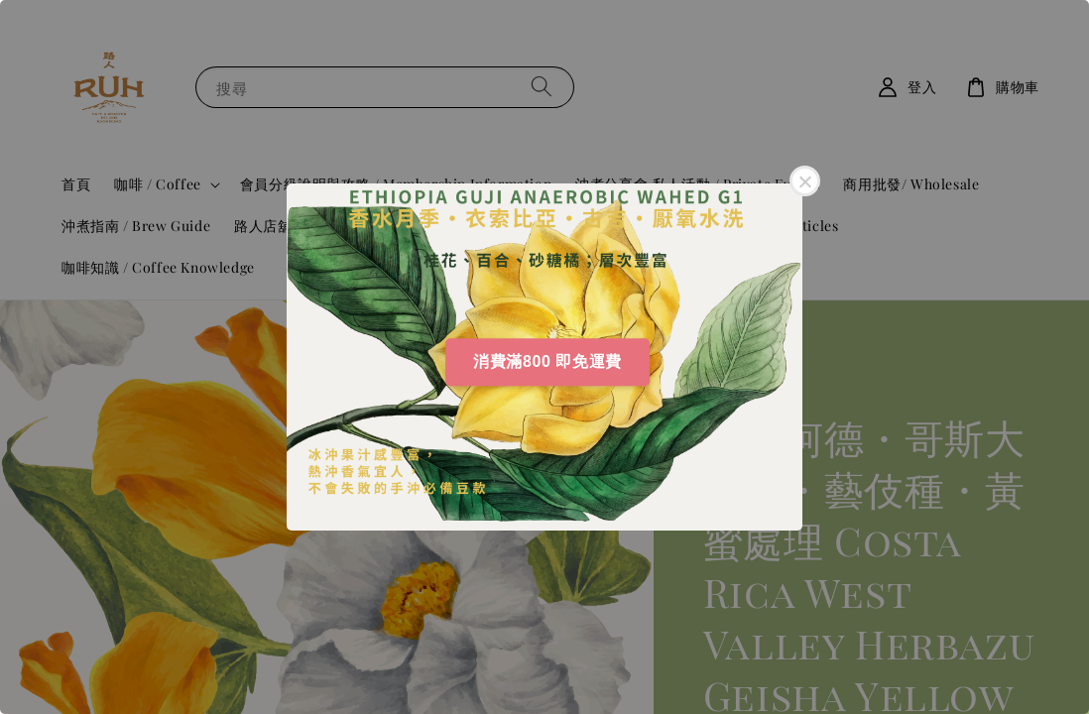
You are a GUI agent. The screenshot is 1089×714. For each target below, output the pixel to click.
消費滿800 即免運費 (547, 361)
